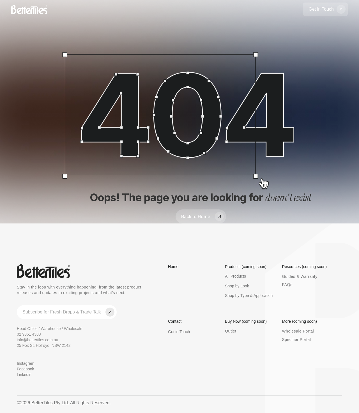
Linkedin (24, 374)
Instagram (25, 363)
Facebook (25, 369)
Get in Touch (179, 331)
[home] (29, 9)
